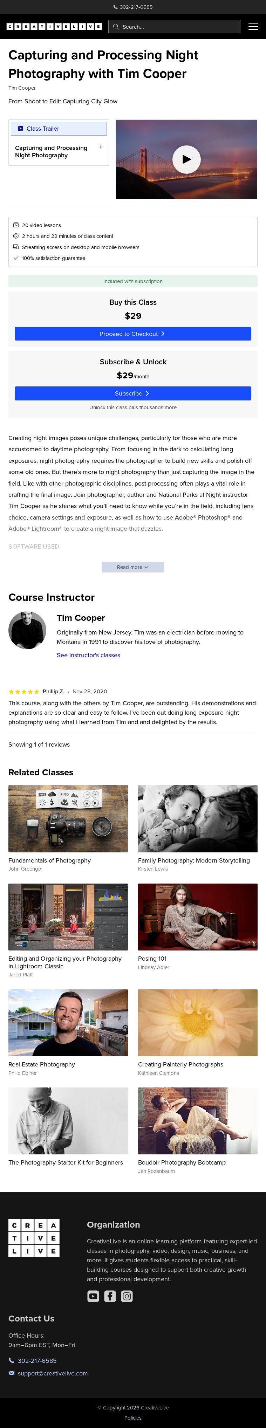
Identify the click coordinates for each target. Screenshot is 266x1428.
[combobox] (175, 26)
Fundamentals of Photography (49, 860)
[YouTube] (93, 1296)
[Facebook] (110, 1296)
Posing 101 (152, 958)
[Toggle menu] (253, 26)
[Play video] (186, 159)
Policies (133, 1417)
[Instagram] (127, 1296)
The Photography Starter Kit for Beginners (65, 1162)
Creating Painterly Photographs (180, 1064)
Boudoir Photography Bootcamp (182, 1162)
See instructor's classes (88, 655)
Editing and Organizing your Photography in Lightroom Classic (65, 962)
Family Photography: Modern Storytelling (194, 860)
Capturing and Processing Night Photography (51, 151)
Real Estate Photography (41, 1064)
